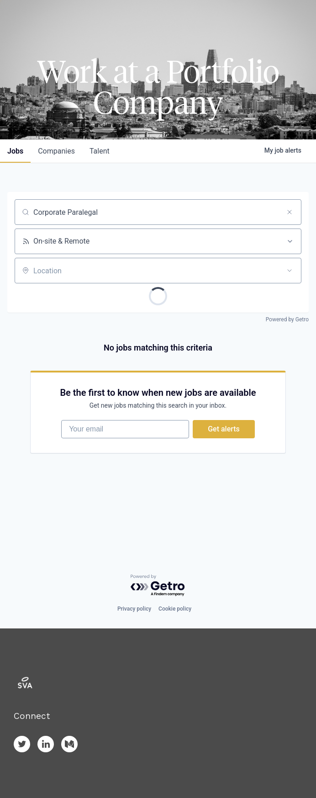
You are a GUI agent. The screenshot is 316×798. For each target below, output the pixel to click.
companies (56, 151)
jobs (15, 151)
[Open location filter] (289, 271)
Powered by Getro (287, 319)
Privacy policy (134, 609)
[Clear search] (289, 212)
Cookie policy (174, 609)
